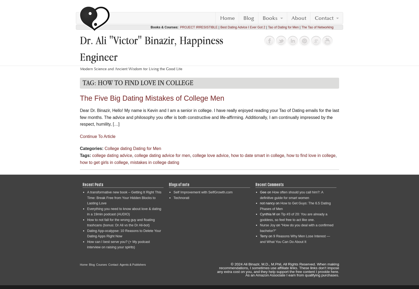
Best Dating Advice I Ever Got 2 (242, 27)
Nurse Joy (268, 225)
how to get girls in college (104, 162)
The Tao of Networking (317, 27)
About (299, 18)
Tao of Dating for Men (283, 27)
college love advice (210, 155)
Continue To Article (97, 136)
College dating (118, 148)
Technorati (181, 198)
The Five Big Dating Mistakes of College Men (152, 98)
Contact (324, 18)
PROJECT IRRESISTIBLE (199, 27)
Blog (248, 18)
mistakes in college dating (154, 162)
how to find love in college (310, 155)
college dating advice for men (162, 155)
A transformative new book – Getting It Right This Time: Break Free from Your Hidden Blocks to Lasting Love (124, 197)
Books (270, 18)
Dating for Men (147, 148)
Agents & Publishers (133, 264)
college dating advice (112, 155)
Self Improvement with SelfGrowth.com (202, 192)
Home (227, 18)
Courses (101, 264)
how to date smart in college (257, 155)
